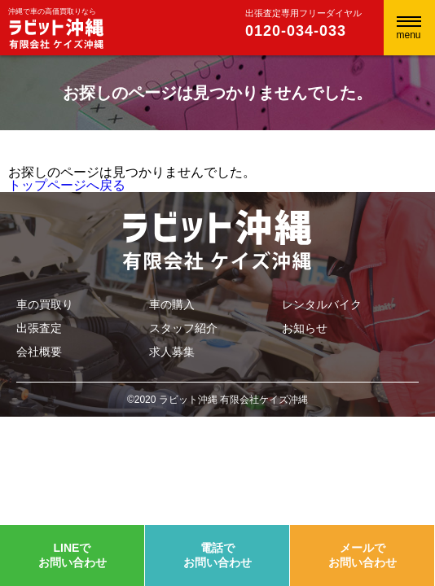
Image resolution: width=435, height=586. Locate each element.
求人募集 (172, 351)
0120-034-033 (295, 31)
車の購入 (172, 304)
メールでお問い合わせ (362, 555)
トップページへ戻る (66, 185)
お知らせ (304, 328)
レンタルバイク (322, 304)
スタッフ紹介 (183, 328)
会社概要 (39, 351)
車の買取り (44, 304)
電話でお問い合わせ (217, 555)
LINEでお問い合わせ (72, 555)
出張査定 (39, 328)
